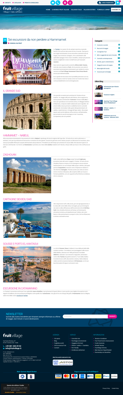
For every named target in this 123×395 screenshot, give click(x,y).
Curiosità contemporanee (108, 58)
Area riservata (106, 3)
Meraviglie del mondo (108, 68)
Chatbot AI (116, 10)
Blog (55, 341)
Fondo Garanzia (99, 343)
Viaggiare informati (77, 343)
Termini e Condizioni (101, 338)
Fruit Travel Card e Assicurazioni (104, 341)
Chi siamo (57, 338)
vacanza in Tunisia (22, 295)
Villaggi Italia (76, 10)
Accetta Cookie (9, 392)
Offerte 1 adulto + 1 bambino (80, 345)
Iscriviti (112, 316)
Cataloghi (16, 2)
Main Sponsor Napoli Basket (103, 350)
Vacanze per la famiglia (108, 72)
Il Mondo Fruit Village (60, 10)
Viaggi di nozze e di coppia (108, 65)
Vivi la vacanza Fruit (60, 345)
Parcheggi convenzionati (78, 341)
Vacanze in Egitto (109, 94)
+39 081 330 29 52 (13, 346)
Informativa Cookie (21, 392)
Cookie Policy (115, 388)
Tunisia (57, 49)
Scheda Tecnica (99, 345)
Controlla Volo (75, 338)
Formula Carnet (103, 10)
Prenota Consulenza (31, 2)
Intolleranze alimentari (78, 350)
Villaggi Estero (89, 10)
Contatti (7, 2)
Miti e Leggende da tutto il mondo (108, 55)
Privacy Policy (106, 388)
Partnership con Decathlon (103, 352)
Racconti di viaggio (108, 48)
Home (48, 10)
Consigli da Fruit (15, 43)
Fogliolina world (59, 343)
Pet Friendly (75, 348)
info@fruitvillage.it (13, 348)
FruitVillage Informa (101, 348)
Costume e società (108, 45)
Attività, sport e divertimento (108, 62)
